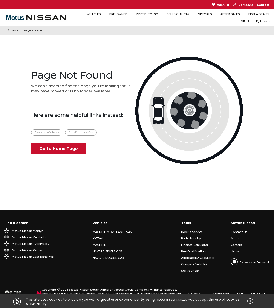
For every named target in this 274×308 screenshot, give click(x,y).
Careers (236, 245)
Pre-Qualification (193, 251)
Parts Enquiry (191, 238)
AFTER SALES (230, 14)
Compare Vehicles (194, 264)
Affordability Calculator (197, 258)
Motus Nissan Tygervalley (30, 244)
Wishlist (221, 5)
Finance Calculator (194, 245)
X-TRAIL (98, 238)
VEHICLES (94, 14)
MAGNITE (99, 245)
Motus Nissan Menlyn (27, 231)
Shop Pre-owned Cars (81, 132)
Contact (263, 5)
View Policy (36, 303)
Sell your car (190, 270)
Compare (243, 5)
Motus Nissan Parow (27, 250)
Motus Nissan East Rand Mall (33, 256)
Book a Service (192, 232)
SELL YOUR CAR (178, 14)
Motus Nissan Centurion (29, 237)
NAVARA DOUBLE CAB (108, 258)
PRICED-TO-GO (147, 14)
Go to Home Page (59, 148)
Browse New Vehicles (47, 132)
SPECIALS (205, 14)
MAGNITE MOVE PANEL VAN (112, 232)
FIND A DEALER (259, 14)
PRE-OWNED (118, 14)
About (235, 238)
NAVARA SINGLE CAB (107, 251)
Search (263, 21)
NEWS (245, 21)
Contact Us (239, 232)
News (235, 251)
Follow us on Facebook (250, 261)
